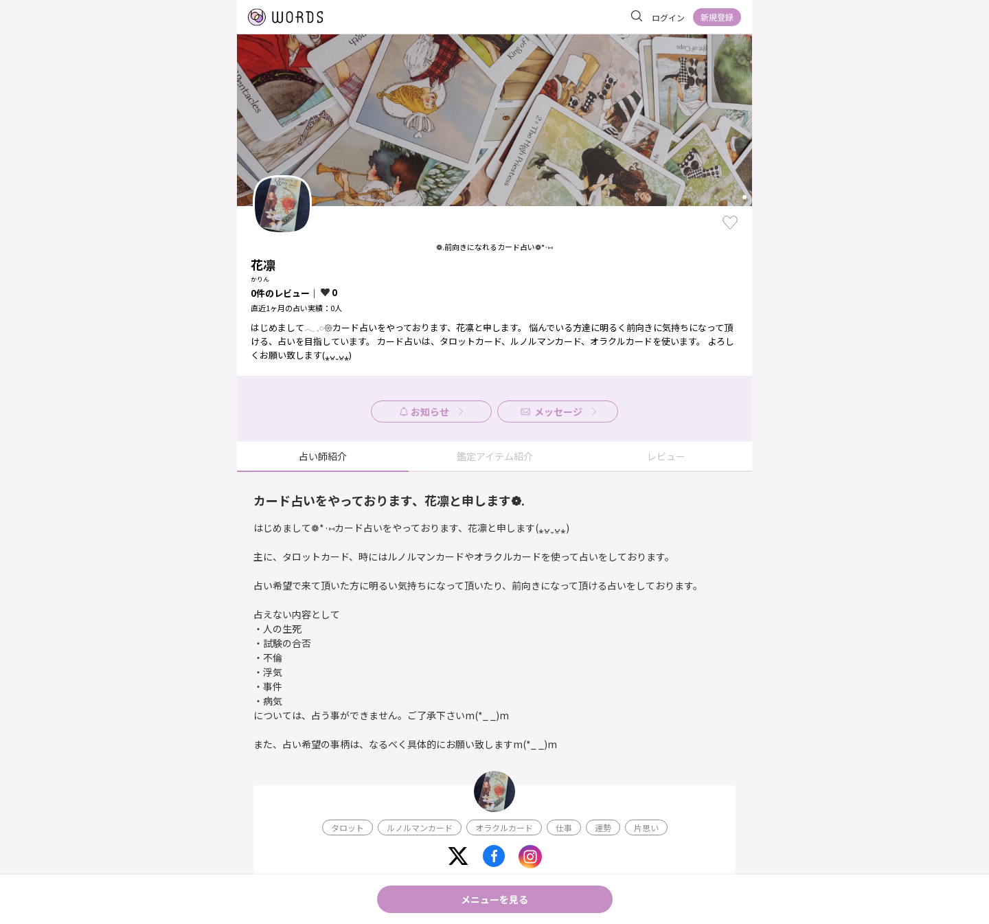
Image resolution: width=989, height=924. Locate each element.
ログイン (668, 17)
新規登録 (717, 17)
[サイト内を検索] (636, 16)
